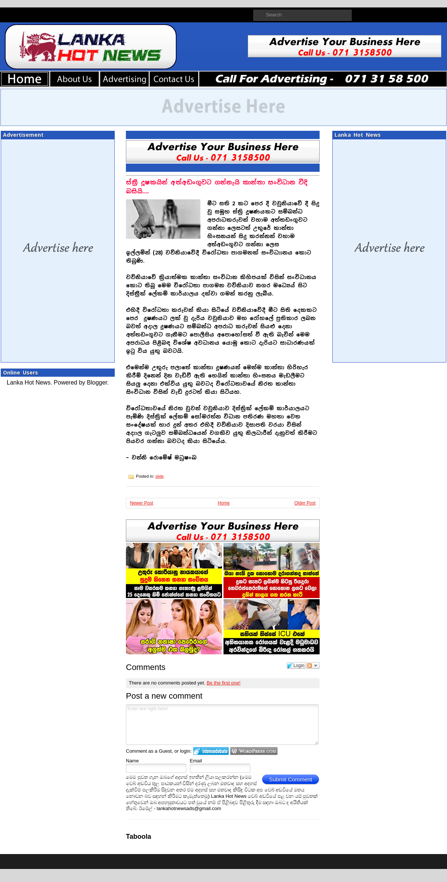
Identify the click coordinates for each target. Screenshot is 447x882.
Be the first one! (224, 683)
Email (196, 761)
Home (224, 503)
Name (132, 761)
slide (159, 476)
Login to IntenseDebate (211, 751)
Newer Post (141, 503)
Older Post (305, 503)
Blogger (97, 382)
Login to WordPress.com (254, 751)
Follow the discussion (313, 665)
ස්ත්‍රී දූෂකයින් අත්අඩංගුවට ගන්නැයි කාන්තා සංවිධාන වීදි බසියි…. (216, 186)
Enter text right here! (222, 725)
